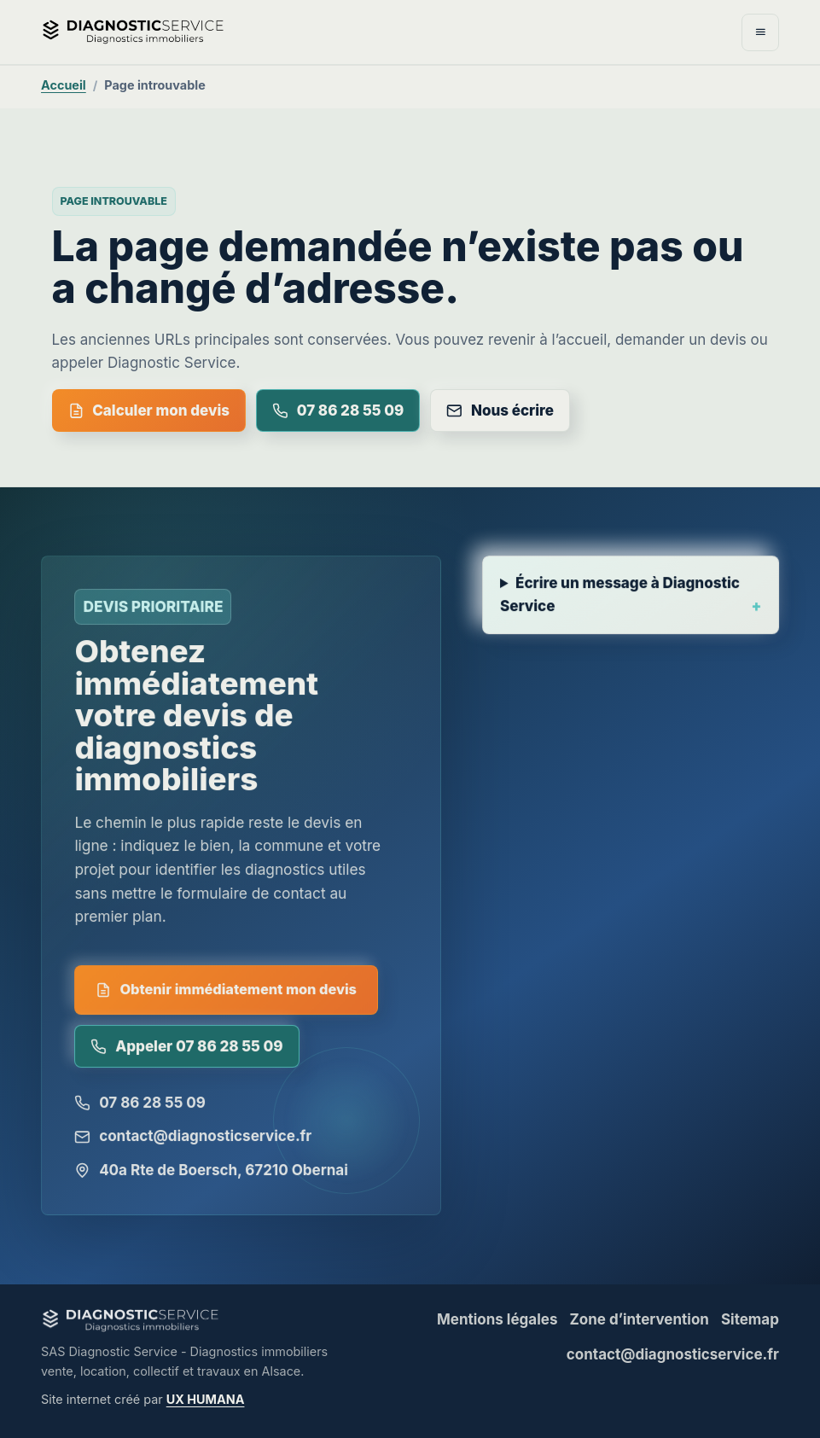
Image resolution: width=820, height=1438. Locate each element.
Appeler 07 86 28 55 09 (186, 1052)
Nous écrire (500, 410)
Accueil (63, 85)
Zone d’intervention (638, 1319)
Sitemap (750, 1319)
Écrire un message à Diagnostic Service (620, 605)
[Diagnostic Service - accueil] (256, 31)
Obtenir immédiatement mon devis (226, 995)
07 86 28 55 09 (338, 410)
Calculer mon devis (149, 410)
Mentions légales (497, 1319)
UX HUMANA (205, 1399)
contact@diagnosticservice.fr (193, 1141)
